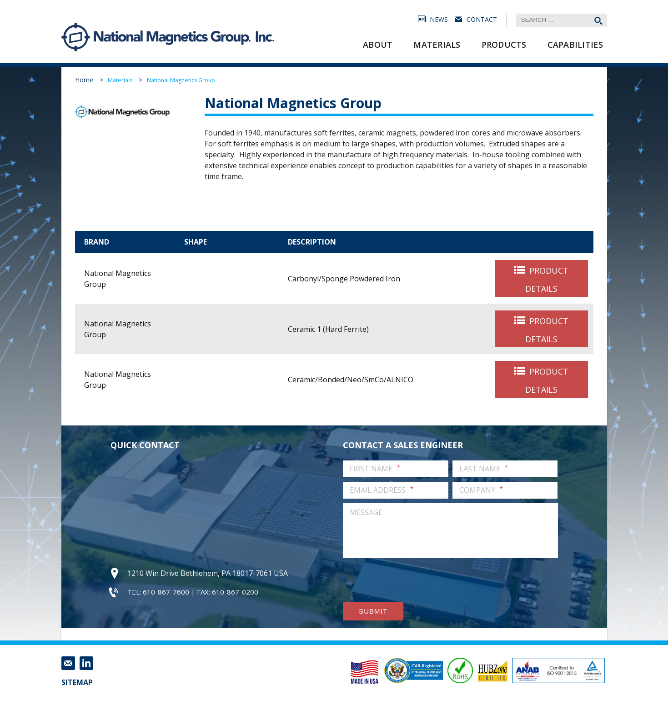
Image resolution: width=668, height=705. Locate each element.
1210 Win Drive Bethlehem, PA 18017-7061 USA (207, 573)
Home (84, 79)
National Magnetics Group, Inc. (75, 37)
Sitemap (77, 682)
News (439, 19)
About (377, 44)
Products (504, 44)
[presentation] (412, 580)
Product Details (546, 279)
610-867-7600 (166, 591)
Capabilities (575, 44)
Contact (482, 19)
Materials (436, 44)
